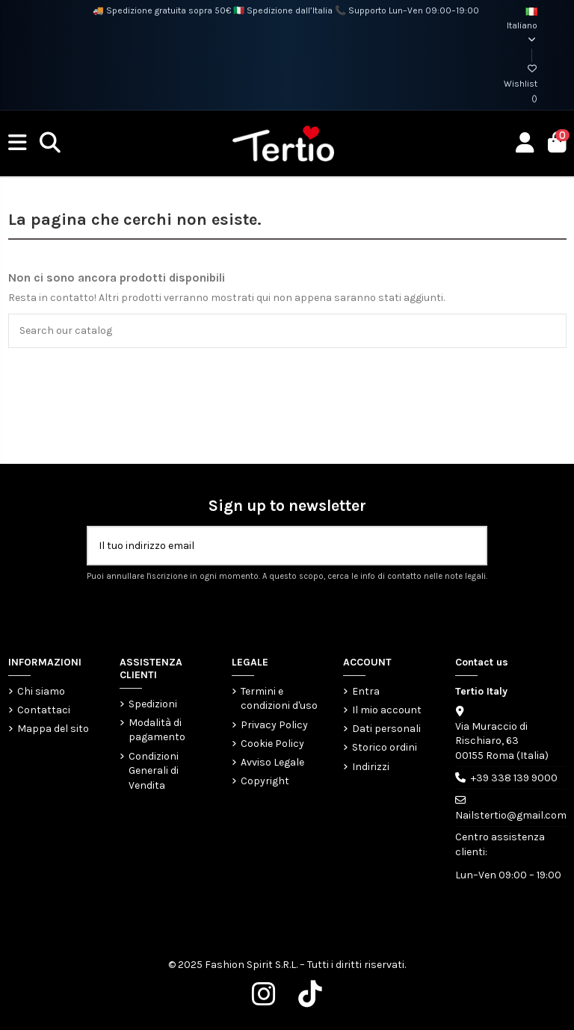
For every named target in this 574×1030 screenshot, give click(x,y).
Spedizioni (153, 704)
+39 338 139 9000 (514, 778)
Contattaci (43, 710)
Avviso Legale (272, 762)
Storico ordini (384, 747)
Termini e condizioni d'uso (279, 699)
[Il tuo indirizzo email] (271, 545)
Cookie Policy (272, 743)
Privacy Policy (274, 725)
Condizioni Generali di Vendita (154, 771)
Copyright (265, 781)
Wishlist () (520, 83)
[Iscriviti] (470, 545)
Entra (366, 691)
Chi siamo (41, 691)
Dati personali (386, 728)
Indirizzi (370, 766)
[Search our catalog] (551, 330)
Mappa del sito (53, 728)
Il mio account (387, 710)
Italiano (522, 26)
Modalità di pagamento (157, 730)
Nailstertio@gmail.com (511, 815)
